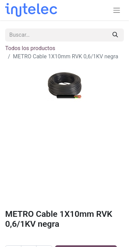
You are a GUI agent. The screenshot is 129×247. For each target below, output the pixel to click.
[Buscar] (115, 35)
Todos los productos (30, 48)
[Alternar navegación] (116, 10)
